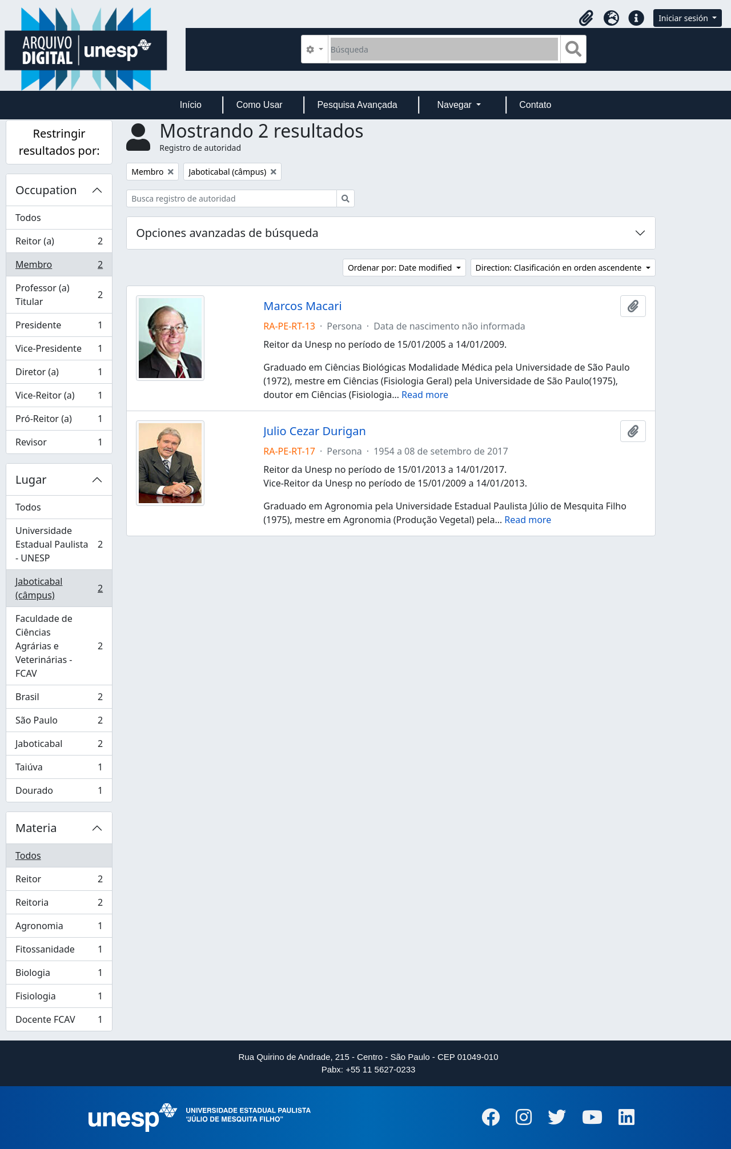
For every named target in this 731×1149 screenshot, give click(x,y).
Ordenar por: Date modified (401, 267)
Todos (28, 217)
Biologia (59, 975)
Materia (36, 827)
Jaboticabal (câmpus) (59, 588)
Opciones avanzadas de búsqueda (227, 232)
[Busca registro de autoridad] (231, 198)
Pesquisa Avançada (357, 105)
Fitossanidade (59, 951)
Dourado (59, 793)
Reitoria (59, 904)
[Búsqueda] (444, 49)
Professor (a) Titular (59, 295)
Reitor (59, 881)
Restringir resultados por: (59, 142)
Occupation (46, 190)
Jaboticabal (59, 746)
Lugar (31, 479)
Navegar (455, 105)
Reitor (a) (59, 243)
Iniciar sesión (684, 18)
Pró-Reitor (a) (59, 421)
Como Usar (259, 105)
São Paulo (59, 722)
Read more (424, 394)
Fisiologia (59, 998)
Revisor (59, 444)
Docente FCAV (59, 1022)
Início (191, 105)
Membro (59, 267)
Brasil (59, 699)
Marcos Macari (302, 306)
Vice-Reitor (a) (59, 397)
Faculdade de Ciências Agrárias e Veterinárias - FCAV (59, 646)
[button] (586, 18)
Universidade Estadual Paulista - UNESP (59, 544)
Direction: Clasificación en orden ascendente (560, 267)
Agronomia (59, 928)
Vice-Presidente (59, 351)
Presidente (59, 327)
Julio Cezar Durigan (314, 431)
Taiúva (59, 769)
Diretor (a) (59, 374)
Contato (535, 105)
